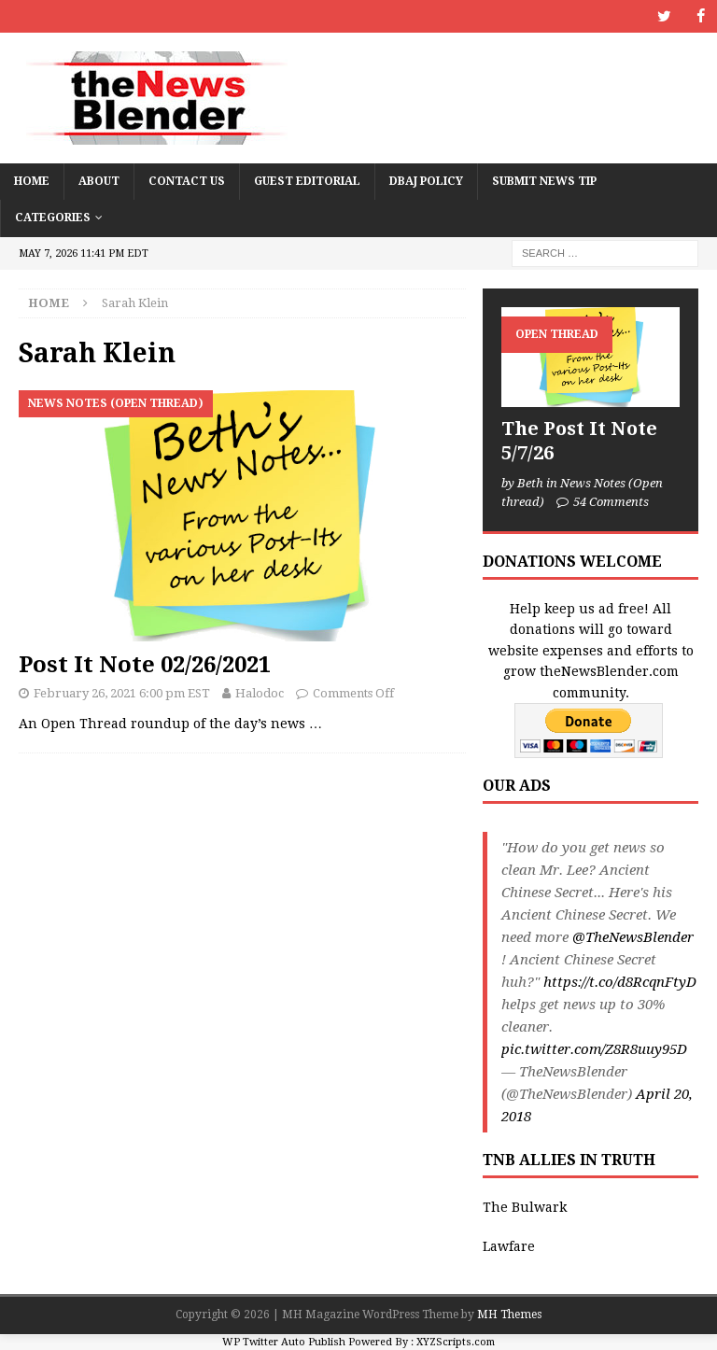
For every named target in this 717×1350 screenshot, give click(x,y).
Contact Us (186, 181)
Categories (53, 217)
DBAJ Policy (426, 181)
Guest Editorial (307, 181)
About (99, 181)
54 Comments (611, 502)
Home (31, 181)
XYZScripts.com (455, 1341)
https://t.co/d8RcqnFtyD (619, 982)
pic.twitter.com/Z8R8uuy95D (594, 1049)
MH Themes (509, 1314)
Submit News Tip (544, 181)
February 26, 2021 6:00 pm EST (122, 693)
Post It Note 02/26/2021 (145, 665)
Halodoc (259, 693)
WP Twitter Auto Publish (283, 1341)
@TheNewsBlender (633, 937)
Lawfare (509, 1246)
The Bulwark (525, 1206)
